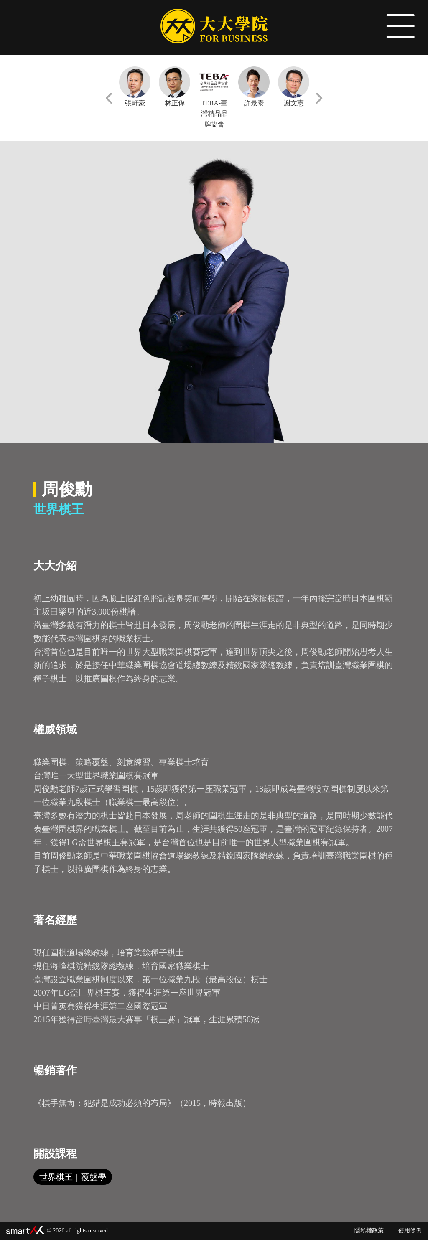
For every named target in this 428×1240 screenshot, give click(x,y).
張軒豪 (134, 86)
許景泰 (254, 86)
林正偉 (174, 86)
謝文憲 (293, 86)
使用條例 (410, 1230)
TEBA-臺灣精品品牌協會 (214, 97)
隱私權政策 (369, 1230)
